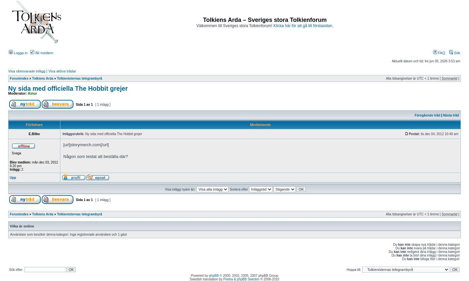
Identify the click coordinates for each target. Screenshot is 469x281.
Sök (454, 53)
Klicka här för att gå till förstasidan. (303, 25)
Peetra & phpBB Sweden (241, 279)
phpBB (214, 275)
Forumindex (19, 78)
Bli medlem (41, 53)
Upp (13, 178)
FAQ (439, 53)
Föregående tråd (427, 115)
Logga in (18, 53)
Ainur (32, 93)
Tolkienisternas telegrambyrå (79, 78)
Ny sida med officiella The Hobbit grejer (68, 88)
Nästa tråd (451, 115)
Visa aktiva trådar (62, 71)
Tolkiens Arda (42, 78)
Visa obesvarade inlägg (26, 71)
